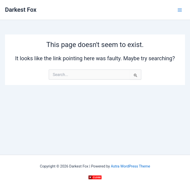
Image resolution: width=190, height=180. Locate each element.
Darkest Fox (20, 9)
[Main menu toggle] (179, 10)
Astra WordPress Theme (130, 166)
